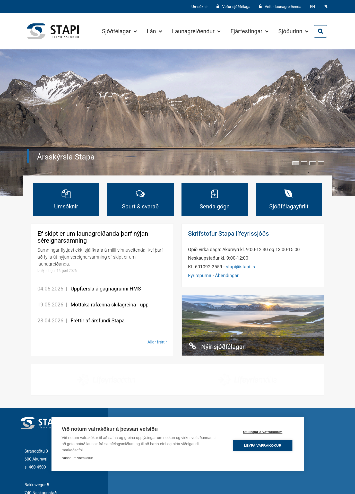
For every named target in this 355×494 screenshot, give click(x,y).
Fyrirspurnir (200, 275)
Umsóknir (200, 6)
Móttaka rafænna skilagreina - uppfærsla (117, 305)
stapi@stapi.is (240, 266)
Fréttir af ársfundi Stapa (98, 320)
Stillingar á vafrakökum (262, 432)
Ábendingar (227, 275)
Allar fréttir (157, 342)
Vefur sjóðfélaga (236, 6)
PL (326, 6)
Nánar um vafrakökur (77, 458)
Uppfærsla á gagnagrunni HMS (106, 289)
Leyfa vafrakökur (262, 445)
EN (312, 6)
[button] (295, 163)
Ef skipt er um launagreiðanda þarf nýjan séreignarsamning (93, 237)
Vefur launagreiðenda (283, 6)
